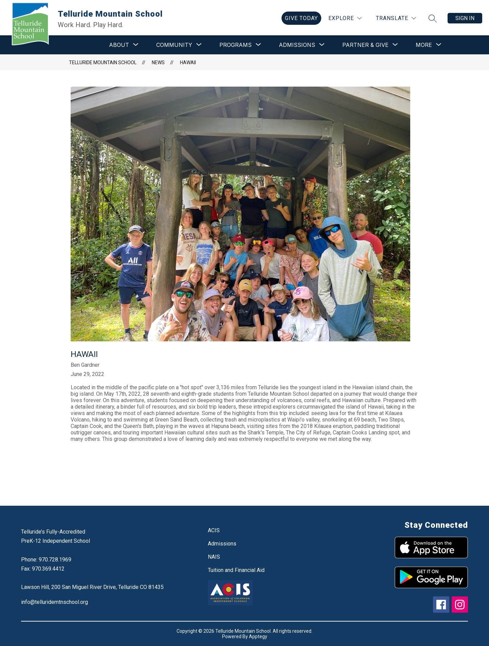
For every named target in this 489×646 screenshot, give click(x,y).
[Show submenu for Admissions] (297, 45)
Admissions (222, 543)
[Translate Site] (396, 18)
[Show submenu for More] (424, 45)
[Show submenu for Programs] (235, 45)
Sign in (464, 18)
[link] (301, 18)
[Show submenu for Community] (174, 45)
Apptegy (258, 636)
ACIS (214, 530)
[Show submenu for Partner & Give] (365, 45)
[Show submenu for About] (119, 45)
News (158, 62)
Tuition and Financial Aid (236, 570)
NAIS (214, 557)
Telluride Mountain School (103, 62)
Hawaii (188, 62)
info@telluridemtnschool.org (54, 602)
